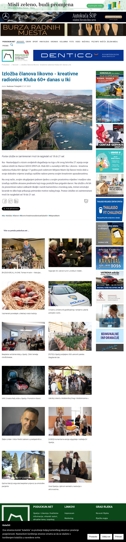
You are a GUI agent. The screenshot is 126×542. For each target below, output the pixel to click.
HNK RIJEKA (44, 42)
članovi (16, 216)
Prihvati (118, 537)
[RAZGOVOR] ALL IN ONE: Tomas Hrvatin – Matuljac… (22, 273)
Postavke (93, 537)
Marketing (69, 518)
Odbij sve (106, 537)
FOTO (71, 42)
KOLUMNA (64, 42)
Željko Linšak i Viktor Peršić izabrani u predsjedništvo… (22, 439)
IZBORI (28, 42)
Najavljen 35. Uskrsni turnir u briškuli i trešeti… (66, 271)
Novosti (15, 65)
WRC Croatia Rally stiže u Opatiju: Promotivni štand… (22, 398)
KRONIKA (54, 42)
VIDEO (77, 42)
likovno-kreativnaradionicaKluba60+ (34, 216)
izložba (9, 216)
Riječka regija (102, 518)
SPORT (35, 42)
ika (4, 216)
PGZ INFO (95, 42)
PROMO (5, 46)
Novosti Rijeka (102, 513)
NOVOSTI (20, 42)
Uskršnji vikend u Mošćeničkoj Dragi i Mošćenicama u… (69, 398)
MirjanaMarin (54, 216)
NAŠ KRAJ (86, 42)
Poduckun (6, 65)
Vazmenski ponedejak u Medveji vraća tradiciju (19, 313)
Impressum (69, 513)
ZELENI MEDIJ (112, 42)
